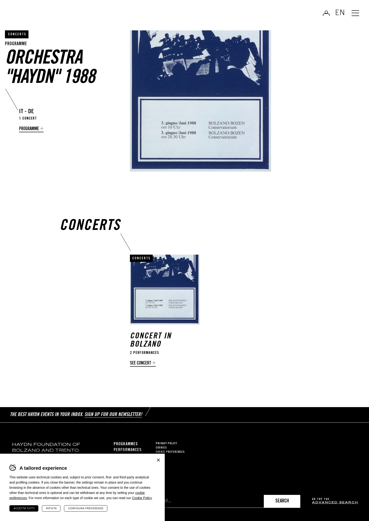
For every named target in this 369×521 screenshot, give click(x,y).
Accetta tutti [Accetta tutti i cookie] (24, 508)
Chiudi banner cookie (158, 460)
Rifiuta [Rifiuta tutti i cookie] (51, 508)
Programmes (126, 444)
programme (29, 129)
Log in (326, 13)
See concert (140, 363)
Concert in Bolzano (150, 341)
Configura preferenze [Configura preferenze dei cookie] (85, 508)
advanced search (335, 502)
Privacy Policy (166, 443)
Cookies (161, 447)
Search (282, 501)
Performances (128, 450)
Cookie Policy (142, 498)
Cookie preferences (170, 452)
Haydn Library (49, 15)
